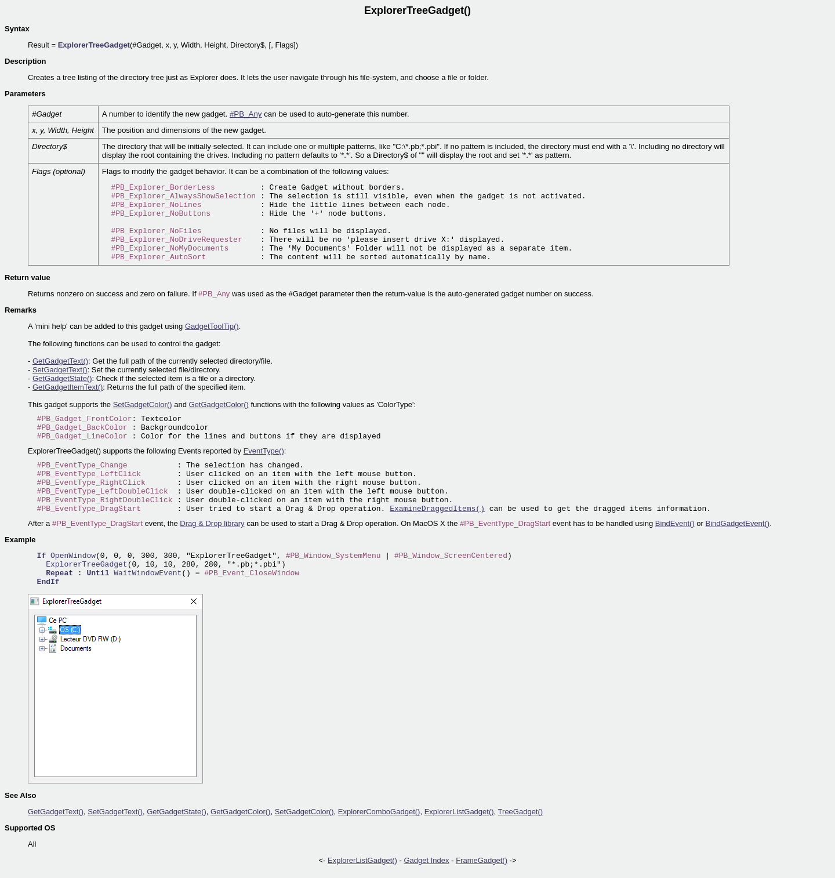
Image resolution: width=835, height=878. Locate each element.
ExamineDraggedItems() (437, 509)
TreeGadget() (520, 811)
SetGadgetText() (60, 369)
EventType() (264, 451)
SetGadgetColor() (142, 404)
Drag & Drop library (212, 523)
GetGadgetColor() (219, 404)
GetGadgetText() (60, 361)
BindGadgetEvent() (738, 523)
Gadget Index (426, 860)
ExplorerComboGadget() (379, 811)
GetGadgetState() (62, 378)
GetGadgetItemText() (67, 387)
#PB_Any (246, 114)
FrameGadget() (481, 860)
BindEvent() (675, 523)
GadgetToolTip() (212, 326)
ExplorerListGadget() (459, 811)
